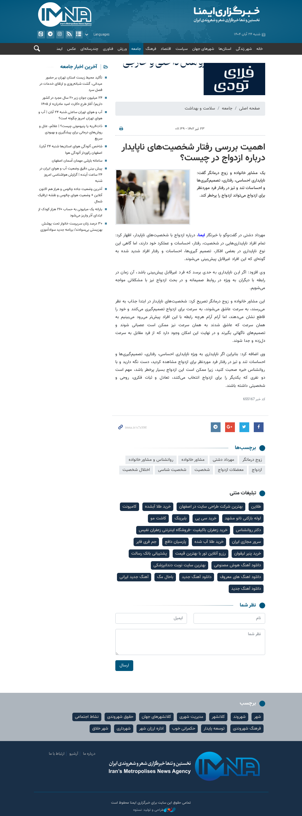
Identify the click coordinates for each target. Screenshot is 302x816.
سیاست (182, 49)
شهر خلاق (100, 728)
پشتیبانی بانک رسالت (149, 553)
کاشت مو (158, 518)
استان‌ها (225, 49)
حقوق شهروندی (120, 717)
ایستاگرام (59, 34)
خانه (259, 49)
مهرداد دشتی (223, 460)
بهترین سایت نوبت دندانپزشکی (179, 565)
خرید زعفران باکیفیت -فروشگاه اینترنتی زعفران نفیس (183, 530)
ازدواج (257, 470)
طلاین (256, 506)
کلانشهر (218, 717)
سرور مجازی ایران (246, 542)
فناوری (108, 49)
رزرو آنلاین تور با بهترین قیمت (200, 553)
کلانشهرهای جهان (156, 717)
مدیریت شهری (191, 717)
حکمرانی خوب (183, 728)
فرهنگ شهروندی (247, 728)
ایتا (40, 34)
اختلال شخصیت (136, 470)
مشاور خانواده (193, 460)
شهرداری (124, 728)
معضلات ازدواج (231, 470)
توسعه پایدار (214, 728)
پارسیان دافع (175, 542)
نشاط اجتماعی (87, 717)
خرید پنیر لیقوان (247, 553)
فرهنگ (151, 49)
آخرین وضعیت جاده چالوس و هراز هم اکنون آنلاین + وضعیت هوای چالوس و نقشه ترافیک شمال (70, 195)
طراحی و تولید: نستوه (154, 810)
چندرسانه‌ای (89, 49)
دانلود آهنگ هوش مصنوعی (237, 565)
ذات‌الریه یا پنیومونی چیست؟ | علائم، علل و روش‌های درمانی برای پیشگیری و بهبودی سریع (70, 132)
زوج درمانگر (252, 460)
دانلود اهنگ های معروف (240, 577)
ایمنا (209, 15)
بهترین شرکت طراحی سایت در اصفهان (211, 506)
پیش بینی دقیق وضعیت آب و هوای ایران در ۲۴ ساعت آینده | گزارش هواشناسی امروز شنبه (70, 175)
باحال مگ (165, 577)
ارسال (124, 666)
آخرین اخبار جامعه (78, 67)
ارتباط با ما (57, 754)
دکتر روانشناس (248, 530)
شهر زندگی (244, 49)
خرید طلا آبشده (158, 506)
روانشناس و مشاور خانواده (151, 460)
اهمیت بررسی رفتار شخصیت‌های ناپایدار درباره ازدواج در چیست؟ (193, 153)
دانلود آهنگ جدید (196, 577)
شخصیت (202, 470)
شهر (257, 717)
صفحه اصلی (249, 108)
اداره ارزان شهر (151, 728)
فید (69, 34)
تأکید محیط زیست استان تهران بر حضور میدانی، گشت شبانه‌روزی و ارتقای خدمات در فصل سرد (70, 84)
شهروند (239, 717)
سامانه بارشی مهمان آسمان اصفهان (77, 161)
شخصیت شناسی (172, 470)
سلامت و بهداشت (200, 108)
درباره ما (89, 754)
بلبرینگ (181, 518)
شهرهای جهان (203, 49)
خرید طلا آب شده (208, 542)
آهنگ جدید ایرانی (134, 577)
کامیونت (129, 506)
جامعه (136, 49)
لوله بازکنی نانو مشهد (243, 518)
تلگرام (50, 34)
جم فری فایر (146, 542)
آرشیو (78, 34)
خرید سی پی (205, 518)
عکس (71, 49)
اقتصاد (166, 49)
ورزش (122, 49)
